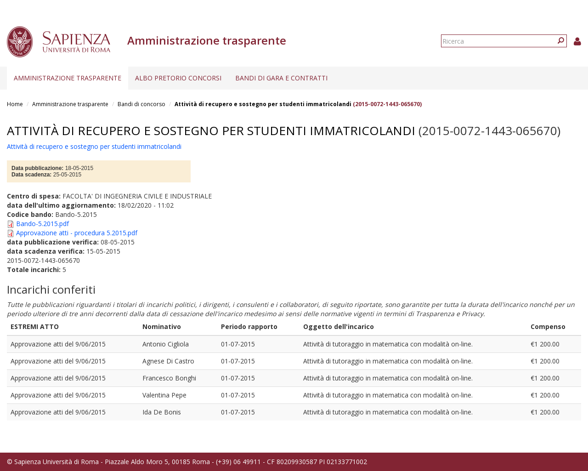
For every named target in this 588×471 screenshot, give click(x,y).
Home (15, 104)
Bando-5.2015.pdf (42, 223)
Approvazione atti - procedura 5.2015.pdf (76, 232)
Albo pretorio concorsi (178, 78)
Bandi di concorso (141, 104)
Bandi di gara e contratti (281, 78)
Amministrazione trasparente (67, 78)
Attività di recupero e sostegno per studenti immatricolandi (263, 104)
